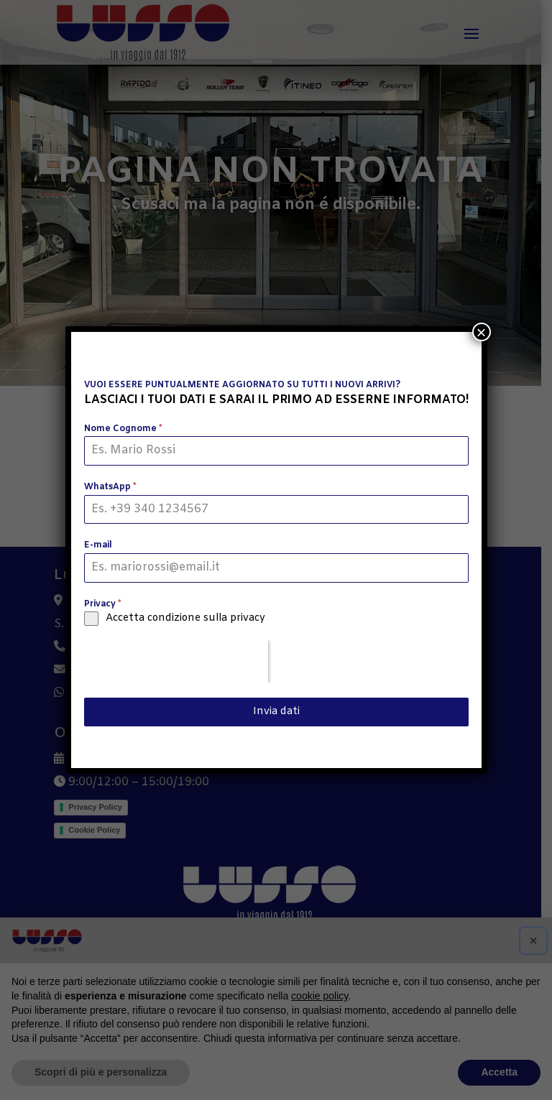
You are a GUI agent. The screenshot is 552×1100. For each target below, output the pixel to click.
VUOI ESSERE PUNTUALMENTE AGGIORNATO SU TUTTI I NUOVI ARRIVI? (242, 385)
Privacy (102, 604)
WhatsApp (110, 487)
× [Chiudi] (481, 332)
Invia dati (276, 711)
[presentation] (176, 661)
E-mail (98, 545)
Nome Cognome (123, 429)
